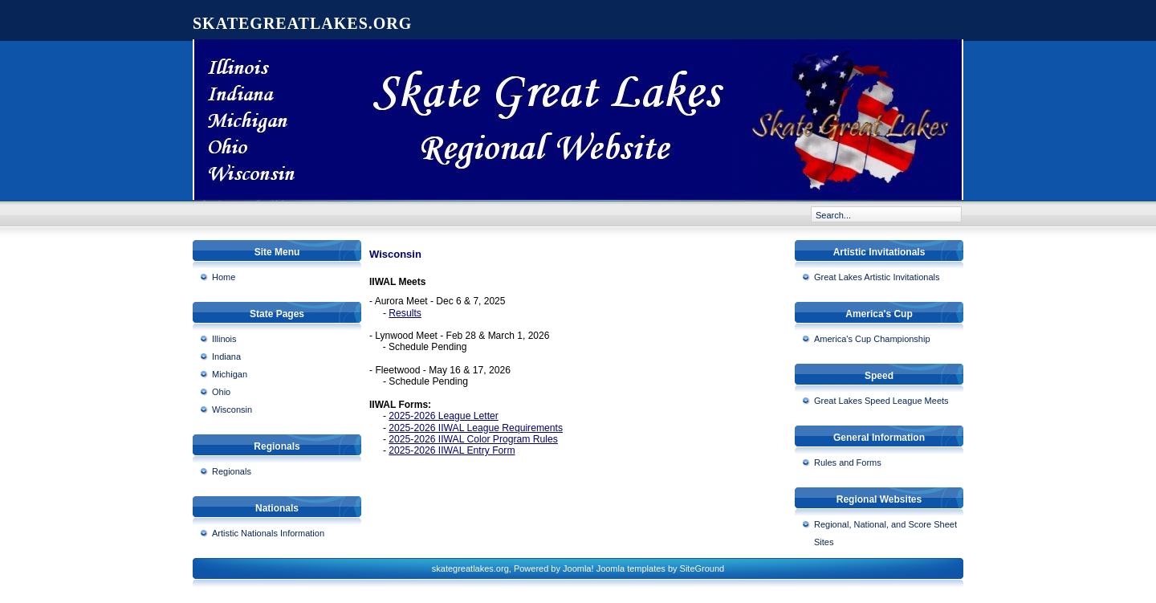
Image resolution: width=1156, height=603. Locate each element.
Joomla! (578, 568)
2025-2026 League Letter (444, 416)
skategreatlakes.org (302, 23)
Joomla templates (631, 568)
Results (405, 313)
